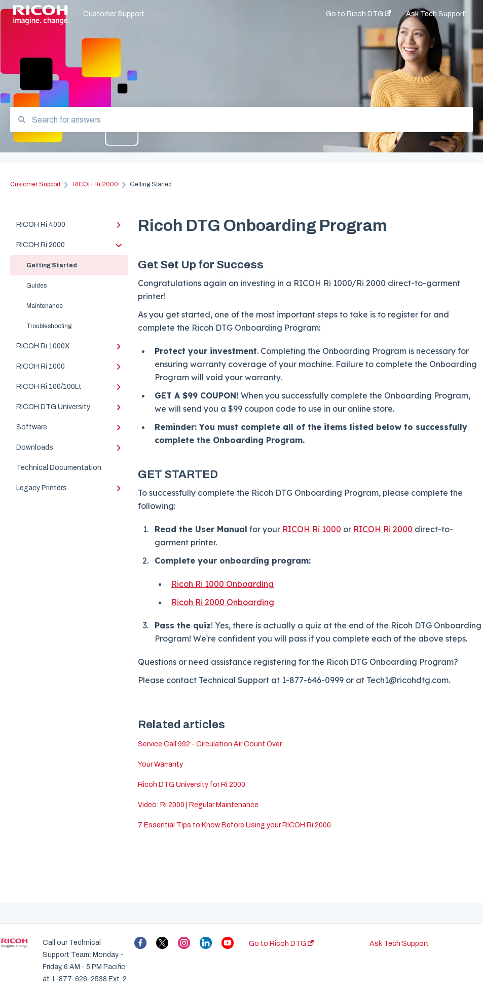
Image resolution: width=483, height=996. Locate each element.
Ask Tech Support (399, 943)
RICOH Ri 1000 (311, 529)
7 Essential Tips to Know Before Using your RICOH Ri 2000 (234, 825)
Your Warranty (160, 764)
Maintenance (44, 305)
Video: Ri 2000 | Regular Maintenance (198, 805)
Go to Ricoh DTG (281, 943)
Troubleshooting (48, 326)
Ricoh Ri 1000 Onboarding (222, 584)
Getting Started (51, 265)
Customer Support (113, 14)
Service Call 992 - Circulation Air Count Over (210, 744)
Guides (36, 285)
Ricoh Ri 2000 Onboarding (222, 602)
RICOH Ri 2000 (383, 529)
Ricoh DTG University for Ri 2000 (191, 784)
